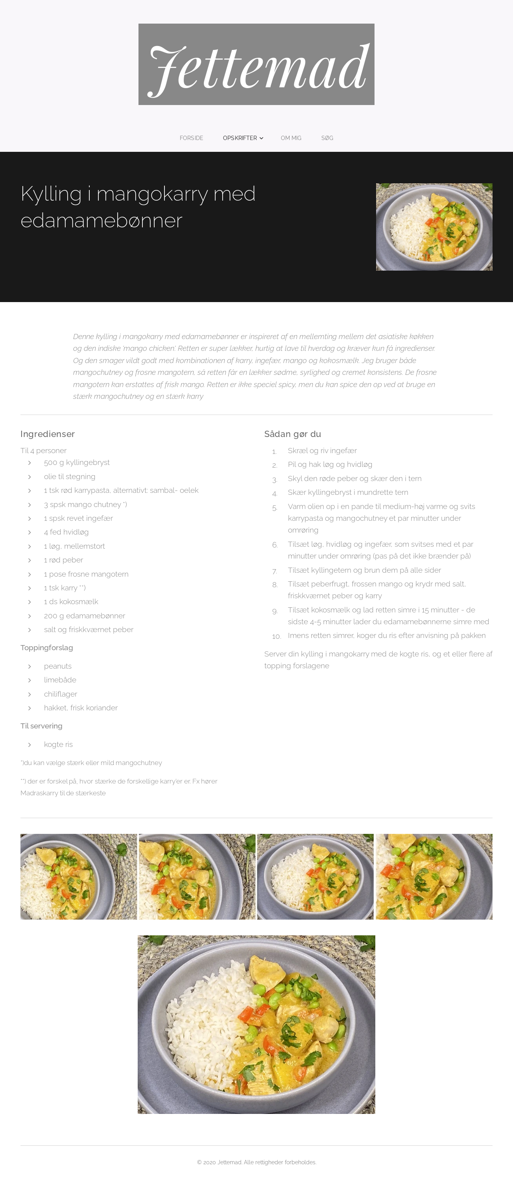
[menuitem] (194, 138)
